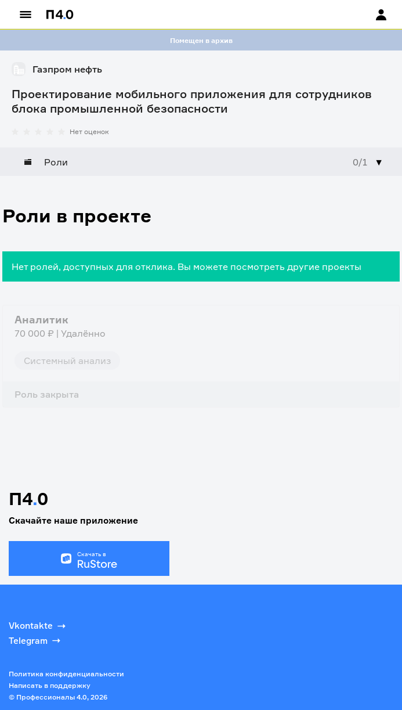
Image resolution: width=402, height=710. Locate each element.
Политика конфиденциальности (66, 673)
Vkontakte (38, 626)
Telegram (36, 640)
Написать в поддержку (49, 685)
